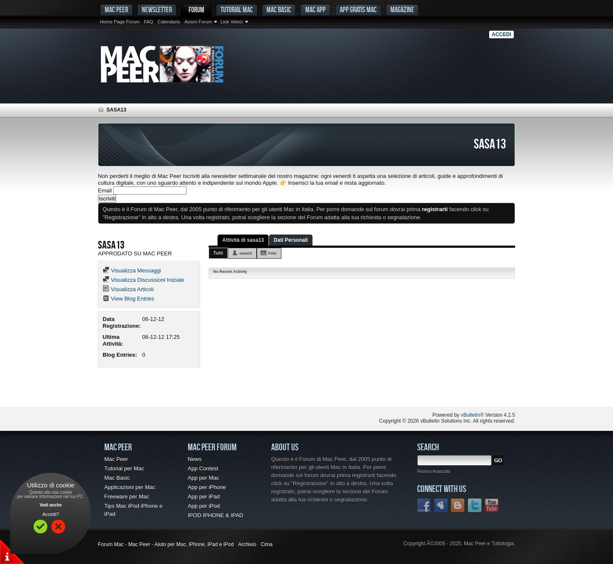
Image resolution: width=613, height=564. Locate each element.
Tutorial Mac (237, 10)
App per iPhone (207, 487)
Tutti (218, 252)
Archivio (247, 544)
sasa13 (245, 253)
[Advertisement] (197, 390)
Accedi (501, 34)
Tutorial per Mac (124, 468)
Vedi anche (51, 505)
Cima (266, 544)
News (195, 459)
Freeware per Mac (126, 496)
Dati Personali (291, 240)
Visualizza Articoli (128, 289)
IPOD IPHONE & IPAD (215, 515)
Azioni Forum (198, 21)
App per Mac (203, 478)
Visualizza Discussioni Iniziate (143, 280)
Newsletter (157, 10)
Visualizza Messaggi (132, 270)
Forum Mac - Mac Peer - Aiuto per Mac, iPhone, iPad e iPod (166, 544)
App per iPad (204, 496)
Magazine (402, 10)
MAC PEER (116, 10)
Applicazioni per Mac (129, 487)
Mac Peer (116, 459)
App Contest (203, 468)
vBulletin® (472, 415)
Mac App (315, 10)
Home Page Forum (120, 21)
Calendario (169, 21)
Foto (272, 253)
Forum (196, 10)
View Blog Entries (128, 298)
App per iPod (204, 506)
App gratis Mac (358, 10)
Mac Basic (278, 10)
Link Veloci (232, 21)
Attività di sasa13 (243, 240)
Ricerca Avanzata (433, 471)
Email (105, 190)
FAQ (148, 21)
